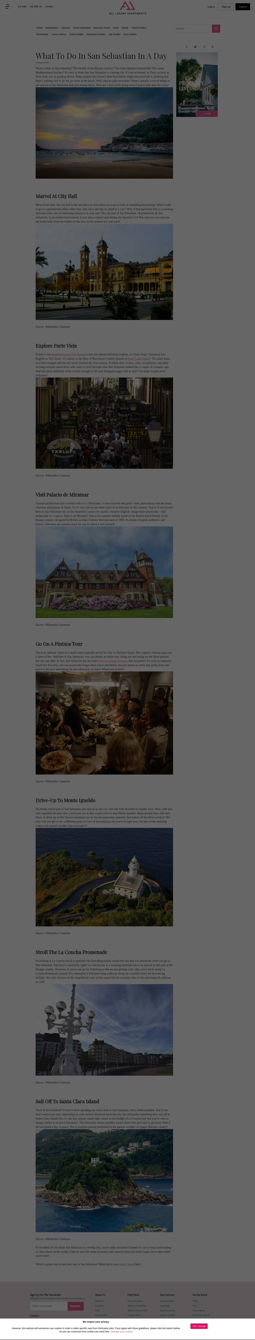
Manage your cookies (122, 1331)
